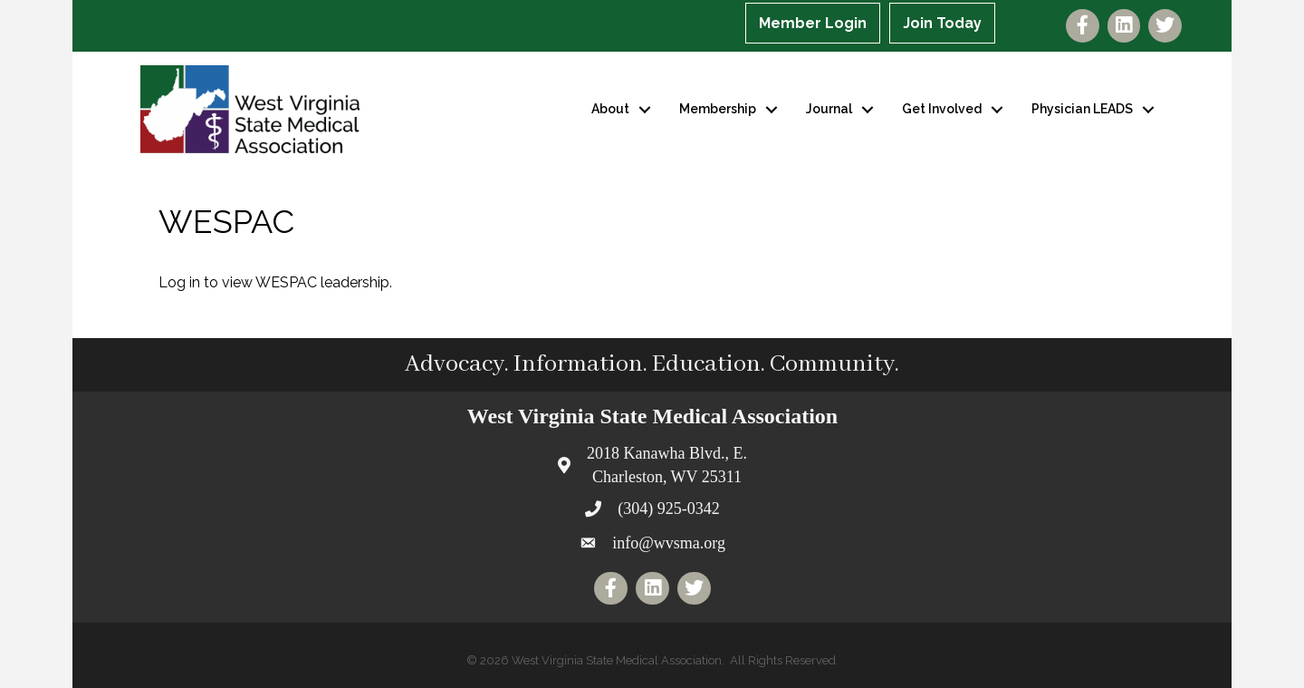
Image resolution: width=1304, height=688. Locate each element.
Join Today (942, 23)
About (610, 109)
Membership (717, 109)
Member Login (813, 23)
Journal (829, 109)
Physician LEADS (1082, 109)
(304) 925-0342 (668, 508)
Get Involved (942, 109)
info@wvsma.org (668, 543)
